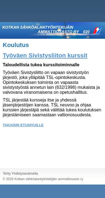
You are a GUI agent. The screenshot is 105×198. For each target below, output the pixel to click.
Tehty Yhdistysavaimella (20, 173)
